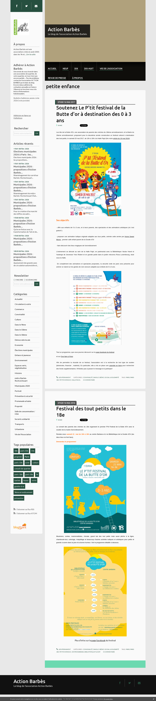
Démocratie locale (22, 340)
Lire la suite (30, 54)
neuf (65, 68)
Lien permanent (63, 377)
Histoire (18, 373)
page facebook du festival (105, 352)
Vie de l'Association (23, 434)
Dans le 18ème (21, 335)
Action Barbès (64, 29)
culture (35, 462)
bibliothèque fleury (92, 652)
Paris (27, 456)
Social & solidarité (22, 419)
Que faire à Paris (67, 356)
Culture (18, 319)
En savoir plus (108, 699)
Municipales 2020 (22, 386)
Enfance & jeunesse (23, 355)
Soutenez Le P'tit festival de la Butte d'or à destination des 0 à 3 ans (93, 114)
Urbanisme (19, 429)
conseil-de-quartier (22, 468)
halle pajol (76, 380)
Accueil (52, 68)
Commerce (19, 309)
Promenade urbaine (23, 401)
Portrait (18, 391)
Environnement (21, 360)
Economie (19, 345)
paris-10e (18, 462)
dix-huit (89, 68)
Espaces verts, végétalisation (21, 366)
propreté (18, 456)
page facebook (98, 640)
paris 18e (29, 474)
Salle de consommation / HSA (25, 412)
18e (16, 450)
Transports (19, 424)
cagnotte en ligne (115, 365)
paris (128, 377)
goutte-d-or (19, 486)
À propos (77, 78)
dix (76, 68)
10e (32, 450)
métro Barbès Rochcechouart (21, 379)
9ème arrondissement (23, 492)
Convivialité (20, 314)
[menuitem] (52, 66)
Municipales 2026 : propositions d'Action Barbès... (25, 169)
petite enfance (65, 380)
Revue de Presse (57, 78)
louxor (26, 480)
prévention (18, 498)
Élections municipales (24, 350)
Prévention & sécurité (24, 396)
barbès (17, 480)
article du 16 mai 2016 (121, 138)
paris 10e (24, 450)
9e (37, 474)
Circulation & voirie (23, 304)
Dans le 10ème (21, 329)
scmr (27, 462)
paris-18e (18, 474)
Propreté (18, 406)
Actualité (18, 299)
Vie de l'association (111, 68)
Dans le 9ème (20, 324)
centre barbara (78, 652)
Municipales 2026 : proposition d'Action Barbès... (24, 223)
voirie (34, 480)
